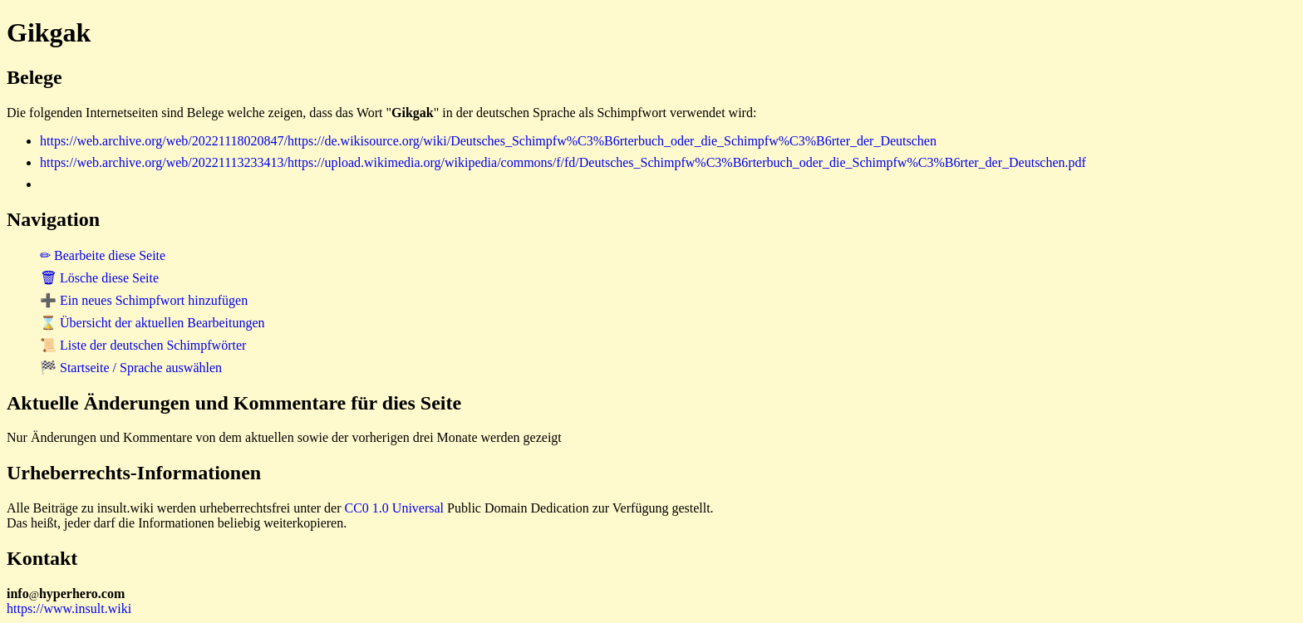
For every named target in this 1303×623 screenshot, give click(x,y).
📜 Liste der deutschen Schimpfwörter (143, 345)
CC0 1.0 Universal (395, 508)
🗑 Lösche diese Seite (99, 278)
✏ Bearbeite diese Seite (102, 255)
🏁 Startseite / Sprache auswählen (131, 368)
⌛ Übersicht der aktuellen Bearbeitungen (152, 323)
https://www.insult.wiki (69, 608)
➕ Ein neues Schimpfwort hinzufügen (144, 300)
